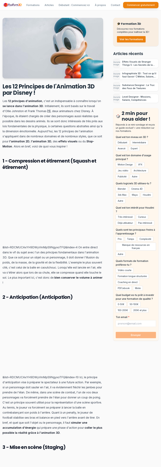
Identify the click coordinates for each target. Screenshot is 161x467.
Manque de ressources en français (136, 246)
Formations (32, 5)
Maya (135, 194)
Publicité (122, 176)
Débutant (122, 142)
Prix (120, 239)
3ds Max (122, 194)
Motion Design (125, 164)
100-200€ (123, 310)
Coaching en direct (128, 282)
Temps (130, 239)
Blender (122, 188)
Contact (115, 5)
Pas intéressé (145, 223)
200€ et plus (140, 310)
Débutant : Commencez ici (74, 5)
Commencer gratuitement (141, 5)
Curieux (142, 217)
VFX (140, 164)
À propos (100, 5)
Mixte (138, 288)
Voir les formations (131, 39)
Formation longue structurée (132, 276)
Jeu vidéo (123, 170)
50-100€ (134, 304)
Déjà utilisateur (125, 223)
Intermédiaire (139, 142)
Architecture (140, 170)
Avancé (121, 148)
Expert (134, 148)
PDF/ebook (124, 288)
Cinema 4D (137, 188)
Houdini (147, 194)
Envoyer (136, 335)
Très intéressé (125, 217)
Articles (49, 5)
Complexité (145, 239)
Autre (134, 176)
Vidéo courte (124, 270)
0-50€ (121, 304)
